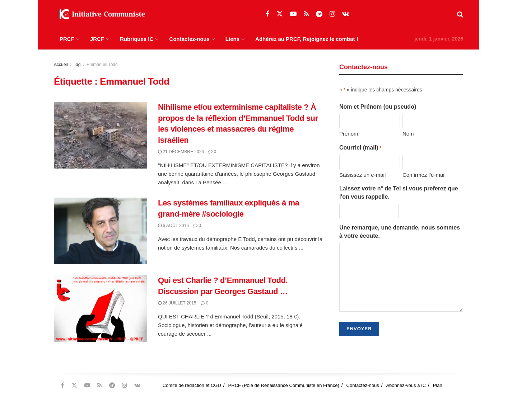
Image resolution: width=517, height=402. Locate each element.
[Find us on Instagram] (332, 14)
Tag (77, 64)
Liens (232, 39)
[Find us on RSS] (306, 14)
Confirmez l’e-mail (424, 175)
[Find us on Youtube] (293, 14)
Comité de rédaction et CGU (192, 385)
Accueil (61, 64)
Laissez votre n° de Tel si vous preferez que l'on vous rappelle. (398, 192)
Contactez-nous (189, 39)
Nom (408, 134)
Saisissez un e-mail (362, 175)
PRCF (67, 39)
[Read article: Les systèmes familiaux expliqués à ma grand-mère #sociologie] (100, 231)
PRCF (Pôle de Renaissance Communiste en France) (283, 385)
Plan (437, 385)
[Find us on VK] (345, 14)
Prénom (348, 134)
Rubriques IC (136, 39)
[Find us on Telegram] (319, 14)
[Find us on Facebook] (267, 14)
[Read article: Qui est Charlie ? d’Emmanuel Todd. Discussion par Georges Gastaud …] (100, 308)
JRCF (97, 39)
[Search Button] (460, 14)
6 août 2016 (173, 225)
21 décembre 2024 (181, 151)
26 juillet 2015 (177, 303)
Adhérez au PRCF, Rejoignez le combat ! (306, 39)
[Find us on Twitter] (279, 14)
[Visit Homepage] (100, 14)
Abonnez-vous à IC (406, 385)
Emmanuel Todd (102, 64)
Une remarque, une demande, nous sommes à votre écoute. (399, 231)
